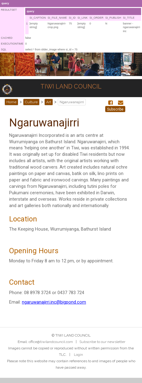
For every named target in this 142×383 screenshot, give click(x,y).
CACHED (6, 37)
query (5, 3)
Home (11, 102)
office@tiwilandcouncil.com (51, 342)
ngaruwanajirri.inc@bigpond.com (54, 302)
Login (78, 354)
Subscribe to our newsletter (102, 342)
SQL (3, 49)
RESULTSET (9, 9)
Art (48, 102)
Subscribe (115, 109)
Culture (31, 102)
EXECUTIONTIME (12, 43)
